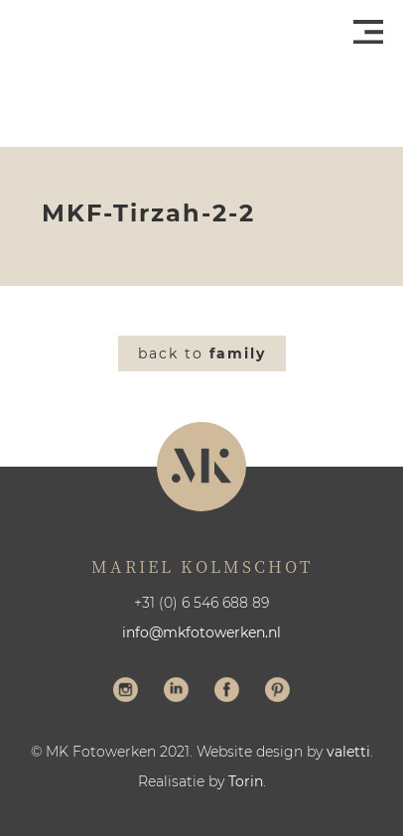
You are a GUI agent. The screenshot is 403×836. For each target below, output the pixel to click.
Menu (368, 32)
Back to (202, 353)
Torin (245, 781)
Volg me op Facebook (226, 692)
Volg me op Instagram (125, 692)
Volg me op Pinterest (277, 692)
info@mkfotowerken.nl (201, 632)
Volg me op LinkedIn (176, 692)
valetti (348, 752)
